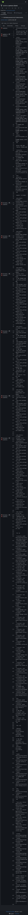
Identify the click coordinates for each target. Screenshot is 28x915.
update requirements (8, 34)
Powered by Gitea (10, 911)
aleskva (5, 5)
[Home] (3, 2)
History (16, 25)
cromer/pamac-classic (10, 10)
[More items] (26, 13)
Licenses (17, 913)
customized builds (7, 28)
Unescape (23, 25)
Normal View (10, 25)
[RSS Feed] (2, 8)
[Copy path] (15, 19)
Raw (4, 25)
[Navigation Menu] (25, 2)
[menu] (11, 913)
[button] (9, 34)
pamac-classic (13, 5)
